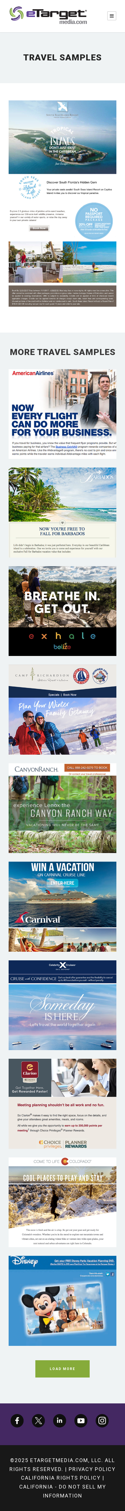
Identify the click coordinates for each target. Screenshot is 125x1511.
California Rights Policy (61, 1478)
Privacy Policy (92, 1469)
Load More (62, 1369)
